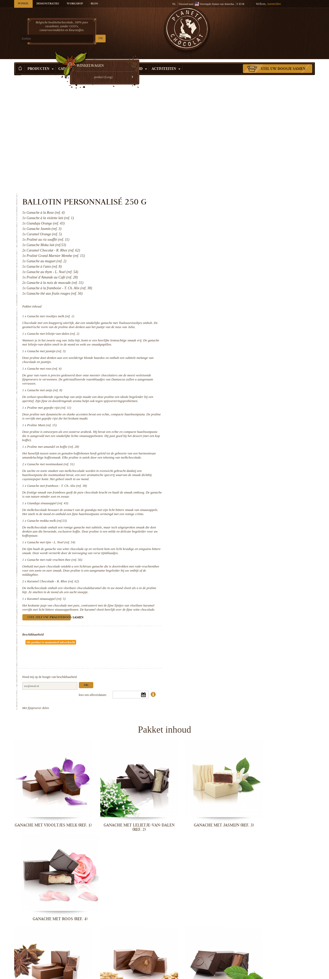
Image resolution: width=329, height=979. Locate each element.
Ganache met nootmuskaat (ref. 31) (224, 367)
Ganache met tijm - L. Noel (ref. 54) (224, 449)
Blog (94, 4)
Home (17, 70)
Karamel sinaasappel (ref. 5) (219, 505)
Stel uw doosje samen (283, 61)
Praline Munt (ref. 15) (215, 323)
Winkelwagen (277, 24)
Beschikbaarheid (206, 545)
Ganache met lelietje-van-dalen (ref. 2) (226, 228)
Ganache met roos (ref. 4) (217, 263)
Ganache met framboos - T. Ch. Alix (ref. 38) (230, 388)
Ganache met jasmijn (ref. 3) (219, 245)
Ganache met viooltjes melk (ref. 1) (223, 206)
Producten (41, 61)
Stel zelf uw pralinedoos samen (222, 528)
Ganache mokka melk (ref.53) (220, 427)
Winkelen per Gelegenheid (118, 61)
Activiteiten (166, 61)
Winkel (23, 4)
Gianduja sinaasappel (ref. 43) (220, 406)
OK (74, 38)
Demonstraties (47, 4)
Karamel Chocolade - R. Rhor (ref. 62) (226, 488)
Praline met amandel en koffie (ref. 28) (226, 345)
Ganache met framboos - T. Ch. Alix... (126, 889)
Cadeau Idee (72, 61)
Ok (259, 581)
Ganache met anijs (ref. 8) (217, 284)
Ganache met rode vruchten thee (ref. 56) (227, 466)
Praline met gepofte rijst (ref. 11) (222, 306)
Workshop (75, 4)
